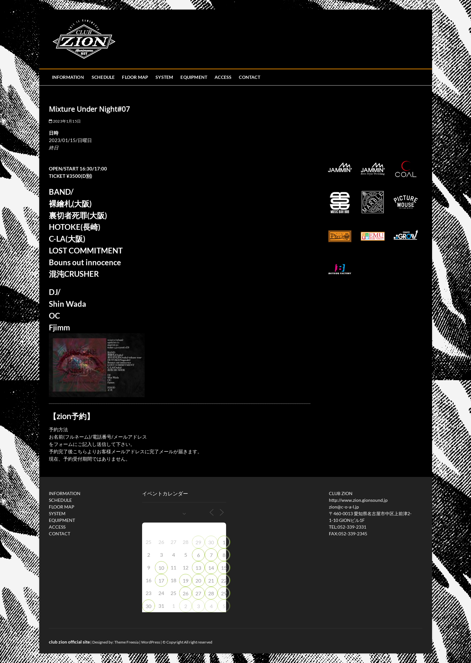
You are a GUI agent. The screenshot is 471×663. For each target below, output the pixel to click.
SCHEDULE (103, 77)
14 (211, 568)
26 (185, 593)
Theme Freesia (126, 642)
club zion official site (69, 641)
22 (224, 580)
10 (161, 568)
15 (224, 568)
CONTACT (249, 77)
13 (198, 568)
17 (161, 580)
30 (211, 542)
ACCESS (223, 77)
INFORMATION (68, 77)
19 (185, 580)
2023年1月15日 (65, 121)
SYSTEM (164, 77)
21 (211, 580)
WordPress (150, 642)
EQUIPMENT (193, 77)
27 (198, 593)
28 (211, 593)
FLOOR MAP (135, 77)
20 (198, 580)
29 (198, 542)
